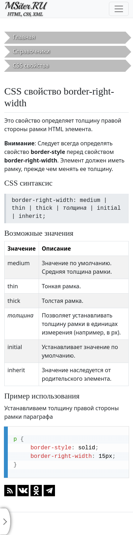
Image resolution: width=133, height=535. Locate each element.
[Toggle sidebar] (5, 521)
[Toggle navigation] (119, 9)
